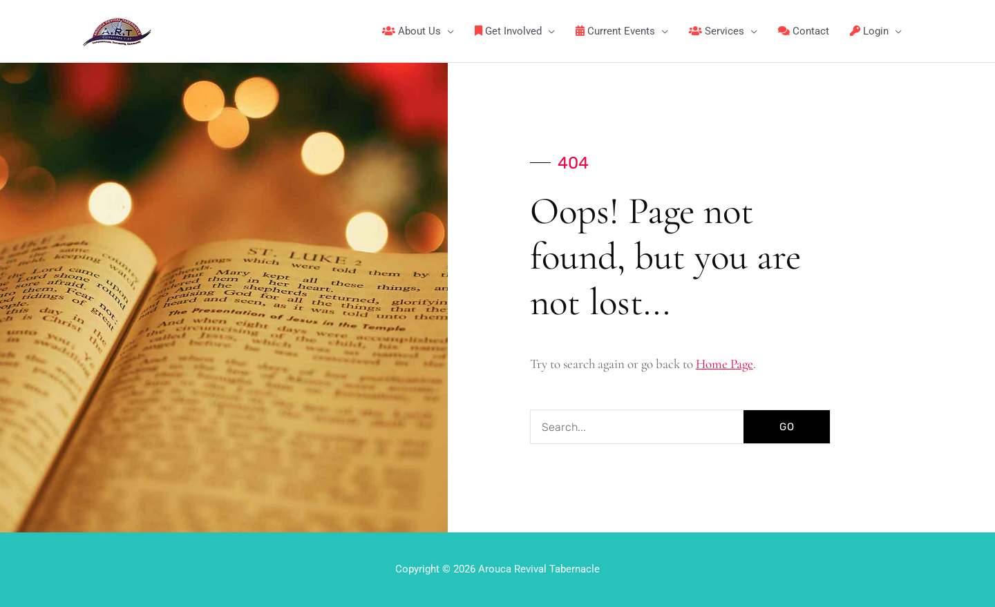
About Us (411, 31)
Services (716, 31)
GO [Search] (787, 427)
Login (869, 31)
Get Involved (508, 31)
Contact (803, 31)
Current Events (615, 31)
